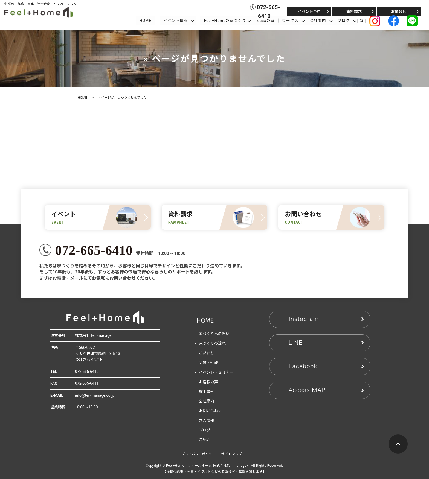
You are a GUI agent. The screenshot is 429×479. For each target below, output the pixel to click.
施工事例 (206, 391)
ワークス (290, 20)
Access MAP (307, 390)
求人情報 (206, 420)
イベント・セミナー (216, 372)
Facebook (303, 366)
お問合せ (398, 11)
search (364, 20)
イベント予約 (309, 11)
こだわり (206, 353)
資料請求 (354, 11)
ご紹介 (204, 439)
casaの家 (265, 20)
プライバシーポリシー (198, 454)
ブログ (344, 20)
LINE (296, 342)
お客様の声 (208, 382)
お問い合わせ (210, 410)
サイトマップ (231, 454)
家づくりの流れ (212, 343)
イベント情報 (175, 20)
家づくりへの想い (214, 334)
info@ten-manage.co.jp (95, 395)
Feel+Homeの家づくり (225, 20)
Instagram (304, 319)
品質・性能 (208, 363)
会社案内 (318, 20)
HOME (145, 20)
